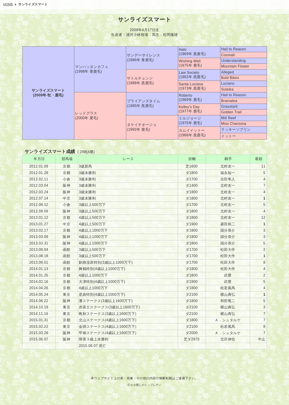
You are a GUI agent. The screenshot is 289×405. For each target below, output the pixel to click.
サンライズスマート (33, 4)
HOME (8, 4)
